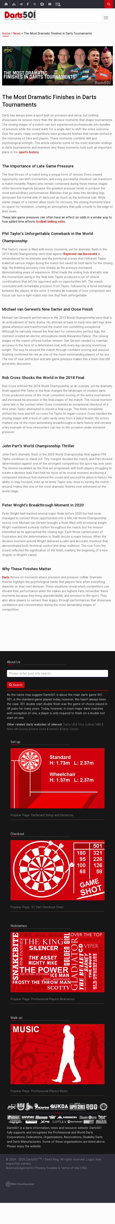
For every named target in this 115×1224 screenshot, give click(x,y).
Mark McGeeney (18, 729)
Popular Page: (20, 815)
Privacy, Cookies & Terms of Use (57, 1168)
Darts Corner (70, 729)
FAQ (84, 1168)
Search (15, 685)
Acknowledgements (19, 1168)
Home (6, 33)
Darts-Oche (38, 729)
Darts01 (54, 729)
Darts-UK (69, 724)
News (17, 33)
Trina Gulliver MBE (89, 724)
